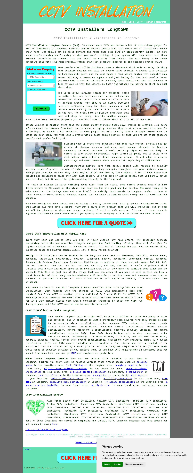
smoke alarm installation (67, 378)
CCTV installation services (136, 417)
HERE (73, 353)
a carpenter (99, 375)
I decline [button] (117, 464)
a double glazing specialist (88, 372)
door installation (50, 375)
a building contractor (118, 378)
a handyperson (134, 372)
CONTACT (149, 22)
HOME (124, 22)
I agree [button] (107, 464)
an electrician (100, 385)
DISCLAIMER (161, 22)
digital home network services (65, 368)
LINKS (131, 22)
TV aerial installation (120, 382)
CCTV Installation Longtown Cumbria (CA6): (53, 45)
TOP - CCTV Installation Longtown (46, 429)
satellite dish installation (68, 382)
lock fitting (74, 365)
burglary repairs (126, 365)
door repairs (139, 375)
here (54, 424)
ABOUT (140, 22)
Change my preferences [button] (134, 464)
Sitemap (27, 449)
